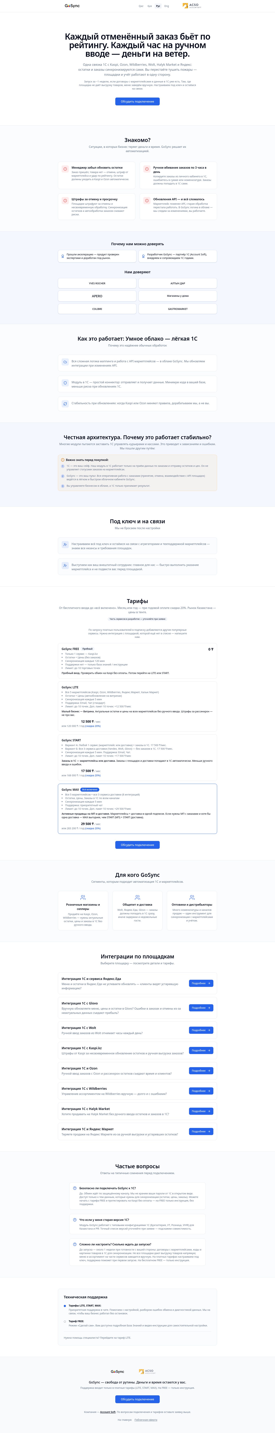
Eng (167, 6)
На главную (125, 1419)
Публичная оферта (145, 1419)
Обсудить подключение (137, 101)
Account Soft (108, 1412)
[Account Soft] (191, 6)
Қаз (150, 6)
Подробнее (201, 983)
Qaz (141, 6)
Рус (158, 6)
